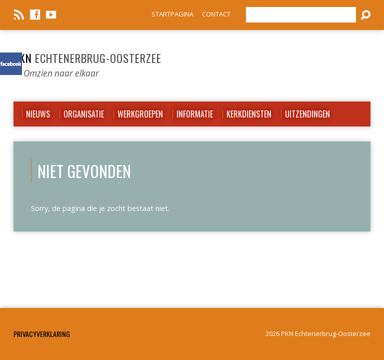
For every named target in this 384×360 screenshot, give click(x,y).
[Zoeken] (301, 14)
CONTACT (216, 14)
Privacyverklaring (42, 333)
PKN (88, 58)
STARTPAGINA (173, 14)
